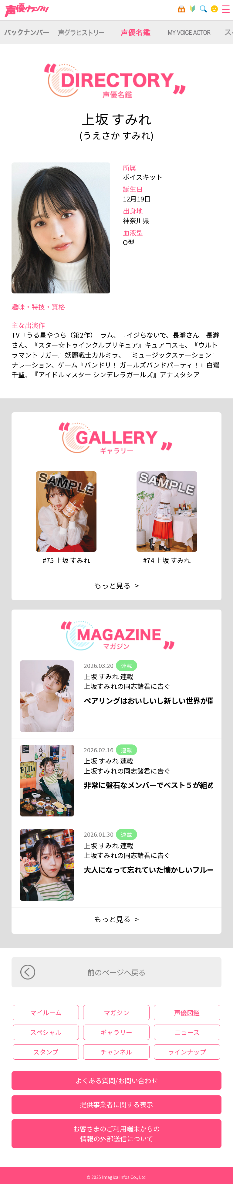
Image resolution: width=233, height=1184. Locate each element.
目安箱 (181, 8)
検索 (203, 8)
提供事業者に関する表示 (116, 1104)
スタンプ (45, 1051)
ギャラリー (116, 1032)
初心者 (192, 8)
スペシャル (46, 1032)
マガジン (116, 1012)
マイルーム (214, 8)
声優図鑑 (187, 1012)
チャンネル (116, 1051)
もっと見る (112, 585)
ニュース (187, 1032)
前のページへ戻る (116, 972)
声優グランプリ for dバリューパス (27, 10)
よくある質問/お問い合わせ (116, 1080)
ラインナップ (187, 1051)
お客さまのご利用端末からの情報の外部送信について (116, 1133)
